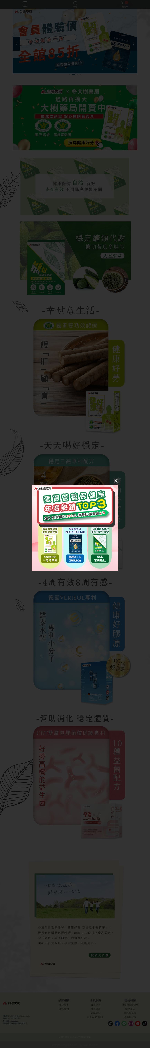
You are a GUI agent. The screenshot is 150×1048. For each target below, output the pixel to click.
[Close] (115, 480)
